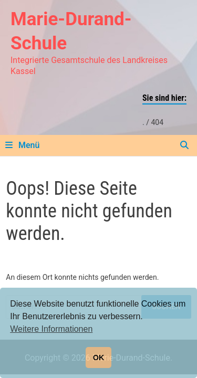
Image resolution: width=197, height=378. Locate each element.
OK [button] (99, 357)
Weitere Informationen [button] (51, 328)
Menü (22, 145)
